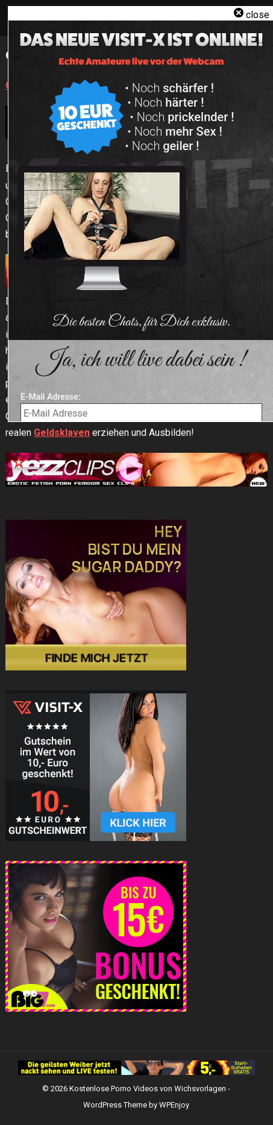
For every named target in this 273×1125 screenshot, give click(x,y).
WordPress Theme (115, 1104)
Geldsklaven (62, 432)
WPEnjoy (174, 1104)
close (257, 14)
